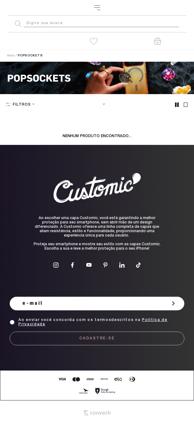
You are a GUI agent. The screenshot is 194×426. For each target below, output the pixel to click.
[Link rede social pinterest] (105, 265)
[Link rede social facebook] (72, 265)
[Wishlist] (93, 41)
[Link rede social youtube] (89, 265)
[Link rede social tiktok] (138, 265)
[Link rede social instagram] (56, 265)
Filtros (22, 105)
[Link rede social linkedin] (122, 265)
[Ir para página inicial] (10, 56)
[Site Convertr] (97, 413)
